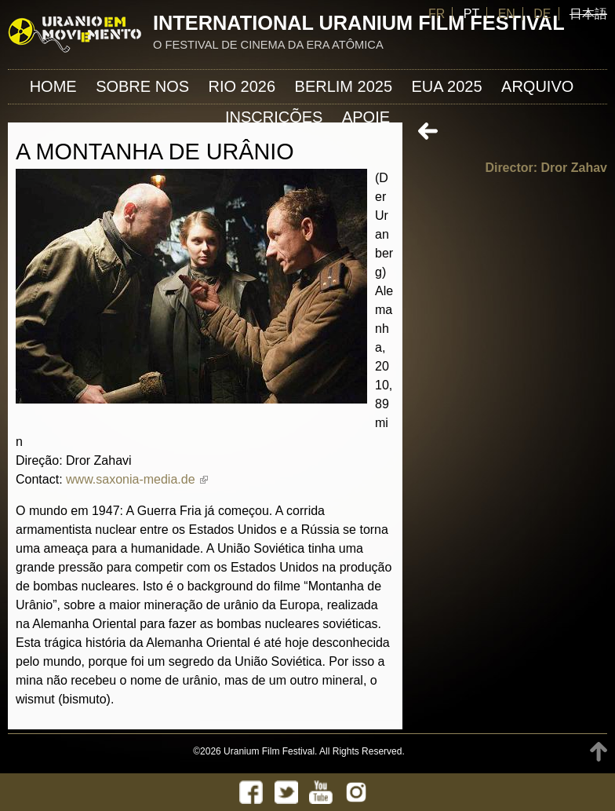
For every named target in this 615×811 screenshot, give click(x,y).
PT (471, 13)
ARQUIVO (537, 86)
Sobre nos (142, 86)
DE (542, 13)
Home (53, 86)
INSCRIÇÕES (273, 117)
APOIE (366, 117)
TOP (598, 752)
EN (506, 13)
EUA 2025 (447, 86)
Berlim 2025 (344, 86)
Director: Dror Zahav (546, 167)
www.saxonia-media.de (137, 479)
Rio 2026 (242, 86)
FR (436, 13)
